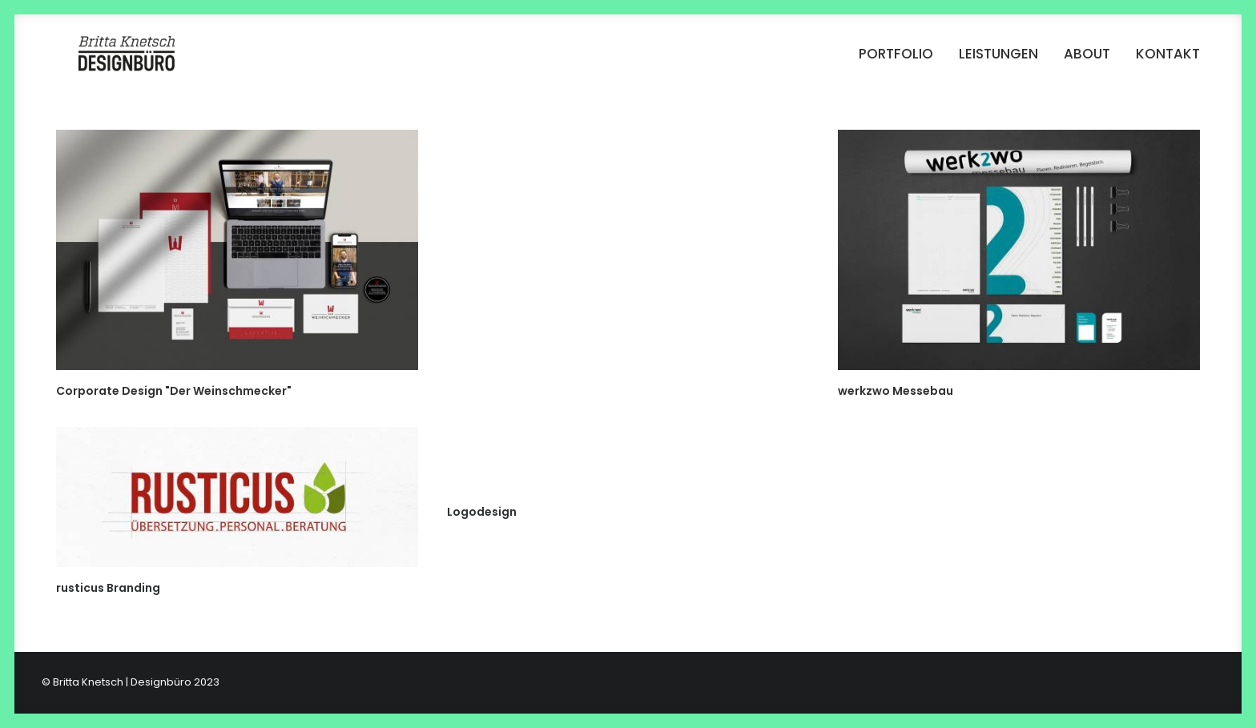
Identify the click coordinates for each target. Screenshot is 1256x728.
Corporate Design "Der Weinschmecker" (174, 391)
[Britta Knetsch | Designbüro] (121, 60)
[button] (237, 250)
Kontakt (1168, 60)
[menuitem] (901, 60)
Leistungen (998, 60)
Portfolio (896, 60)
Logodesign (482, 512)
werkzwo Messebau (895, 391)
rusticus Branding (108, 588)
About (1087, 60)
